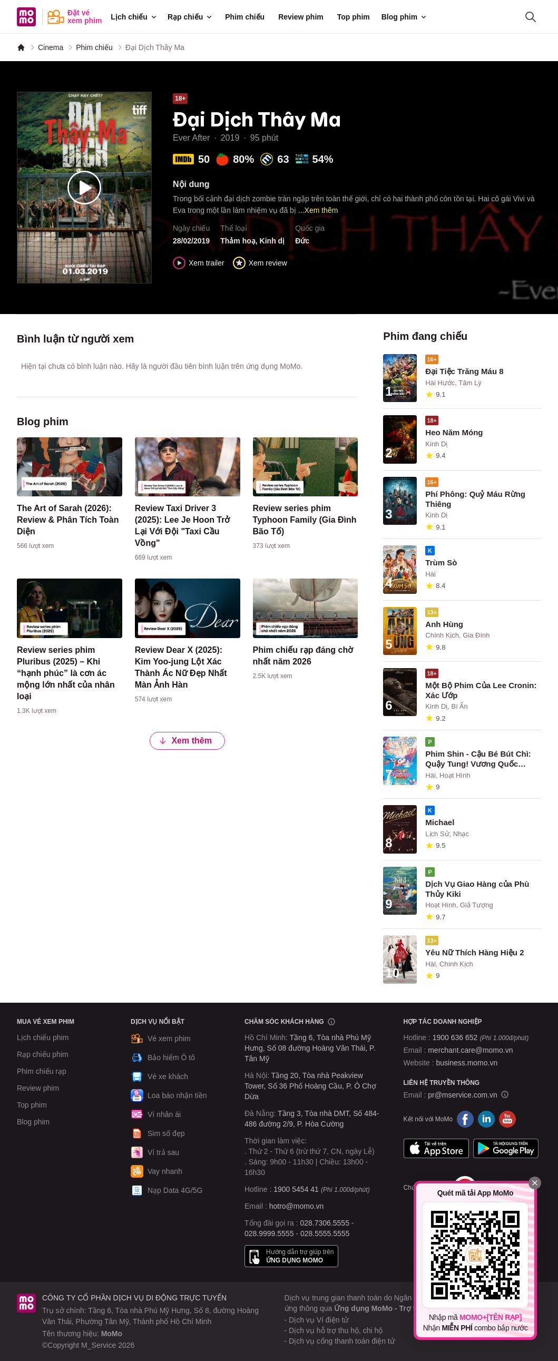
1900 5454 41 (296, 1189)
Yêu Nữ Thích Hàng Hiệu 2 (474, 952)
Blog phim (404, 17)
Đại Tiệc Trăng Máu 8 (464, 371)
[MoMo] (21, 47)
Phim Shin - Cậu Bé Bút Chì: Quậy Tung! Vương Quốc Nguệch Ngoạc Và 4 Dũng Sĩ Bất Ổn (478, 759)
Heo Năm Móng (454, 432)
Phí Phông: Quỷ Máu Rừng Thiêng (475, 498)
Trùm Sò (441, 562)
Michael (439, 822)
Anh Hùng (444, 624)
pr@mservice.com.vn (462, 1095)
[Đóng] (534, 1183)
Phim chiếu (245, 17)
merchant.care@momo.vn (470, 1050)
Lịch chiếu (134, 17)
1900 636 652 (480, 1037)
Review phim (301, 17)
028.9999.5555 (268, 1233)
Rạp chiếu (190, 17)
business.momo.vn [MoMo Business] (467, 1063)
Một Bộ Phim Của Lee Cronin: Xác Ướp (480, 690)
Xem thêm (185, 740)
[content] (69, 495)
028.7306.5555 (324, 1223)
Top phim (353, 17)
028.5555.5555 (324, 1233)
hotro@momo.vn (296, 1206)
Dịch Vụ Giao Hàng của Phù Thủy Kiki (477, 888)
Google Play (506, 1148)
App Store (436, 1148)
